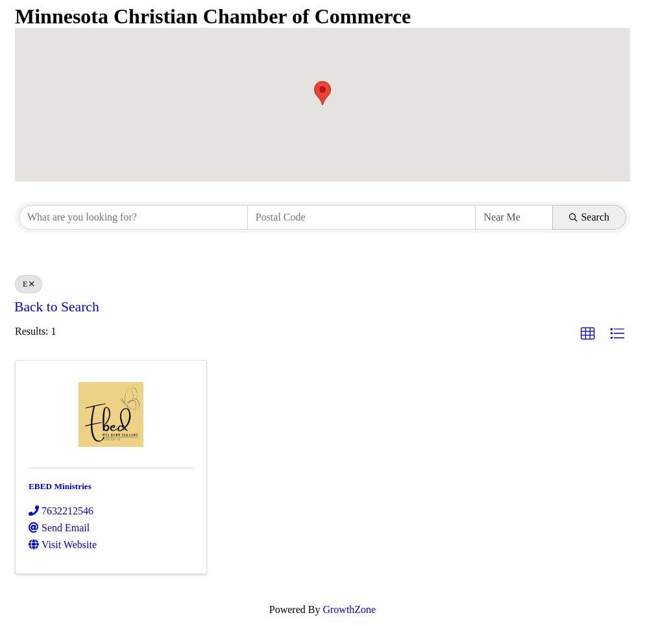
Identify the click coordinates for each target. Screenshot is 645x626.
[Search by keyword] (133, 217)
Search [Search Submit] (589, 217)
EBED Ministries (60, 486)
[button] (322, 93)
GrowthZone (349, 609)
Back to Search (56, 307)
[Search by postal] (361, 217)
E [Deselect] (28, 284)
